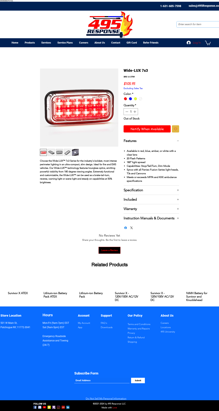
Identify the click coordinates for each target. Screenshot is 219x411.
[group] (109, 288)
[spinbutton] (131, 111)
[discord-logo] (39, 407)
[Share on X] (131, 228)
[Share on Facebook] (125, 228)
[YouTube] (44, 407)
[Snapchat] (49, 407)
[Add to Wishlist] (175, 128)
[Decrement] (126, 111)
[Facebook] (35, 407)
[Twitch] (53, 407)
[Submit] (138, 380)
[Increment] (135, 111)
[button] (208, 42)
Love (114, 407)
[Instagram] (58, 407)
